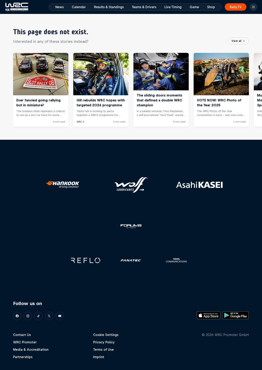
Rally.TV (236, 7)
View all (238, 41)
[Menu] (253, 7)
